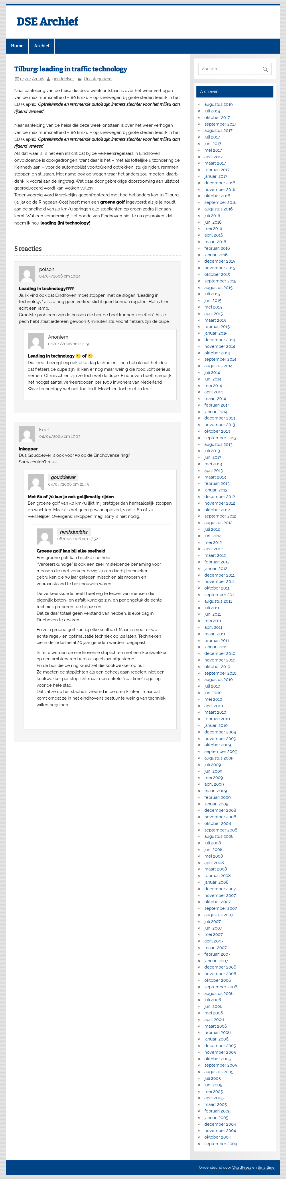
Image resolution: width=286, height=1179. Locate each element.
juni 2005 (213, 1085)
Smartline (266, 1167)
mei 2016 (213, 228)
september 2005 (220, 1065)
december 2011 (219, 575)
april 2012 (213, 548)
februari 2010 (217, 718)
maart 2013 (215, 477)
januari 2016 (216, 254)
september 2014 (220, 359)
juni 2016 (213, 222)
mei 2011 (212, 620)
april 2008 (214, 862)
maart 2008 (215, 869)
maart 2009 (215, 790)
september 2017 (220, 124)
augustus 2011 (218, 601)
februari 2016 (217, 248)
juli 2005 (212, 1078)
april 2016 (213, 235)
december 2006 (220, 967)
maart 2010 (215, 712)
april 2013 (213, 470)
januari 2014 (215, 411)
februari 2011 (216, 640)
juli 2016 (212, 215)
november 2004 (220, 1130)
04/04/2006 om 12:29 (68, 343)
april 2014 (213, 392)
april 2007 (214, 941)
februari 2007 (217, 954)
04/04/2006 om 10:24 (59, 276)
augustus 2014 (218, 365)
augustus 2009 (219, 758)
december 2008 (220, 810)
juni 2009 (213, 771)
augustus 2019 (218, 104)
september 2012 (220, 516)
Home (17, 45)
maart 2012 (215, 555)
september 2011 (220, 594)
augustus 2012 (218, 522)
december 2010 (219, 653)
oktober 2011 (216, 588)
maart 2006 (215, 1026)
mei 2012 (213, 542)
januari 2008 (216, 882)
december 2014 (219, 339)
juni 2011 (212, 614)
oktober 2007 (217, 901)
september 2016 (220, 202)
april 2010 (213, 705)
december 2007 (220, 888)
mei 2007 (213, 934)
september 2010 (220, 673)
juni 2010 (213, 692)
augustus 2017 (218, 130)
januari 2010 (216, 725)
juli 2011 (211, 607)
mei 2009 (213, 777)
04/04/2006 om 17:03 (59, 436)
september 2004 (220, 1143)
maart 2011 (214, 634)
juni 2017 (212, 143)
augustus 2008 (219, 836)
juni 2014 (212, 379)
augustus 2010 (218, 679)
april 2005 (214, 1097)
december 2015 (219, 261)
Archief (41, 45)
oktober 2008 (217, 823)
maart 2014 (215, 398)
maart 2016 (215, 241)
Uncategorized (98, 79)
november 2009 (220, 738)
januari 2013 (215, 490)
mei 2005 (213, 1091)
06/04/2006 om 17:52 (77, 538)
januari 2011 (215, 646)
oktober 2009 (217, 744)
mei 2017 (213, 150)
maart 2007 (215, 947)
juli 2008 (212, 843)
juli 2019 (212, 111)
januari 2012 (215, 568)
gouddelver (63, 79)
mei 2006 (213, 1013)
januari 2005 (216, 1117)
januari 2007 (216, 960)
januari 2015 (215, 333)
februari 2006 (217, 1032)
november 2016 (219, 189)
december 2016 (219, 183)
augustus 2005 (218, 1071)
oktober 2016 (217, 195)
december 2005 (220, 1045)
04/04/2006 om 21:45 (68, 484)
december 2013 (219, 418)
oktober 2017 (217, 117)
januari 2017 (215, 176)
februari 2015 (217, 326)
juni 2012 (212, 535)
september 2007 (220, 908)
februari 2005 (217, 1111)
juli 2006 (212, 999)
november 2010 (219, 660)
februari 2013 (217, 483)
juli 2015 (212, 293)
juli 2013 (212, 450)
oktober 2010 (217, 666)
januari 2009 (216, 804)
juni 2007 (213, 928)
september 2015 (220, 281)
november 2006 (220, 973)
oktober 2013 (217, 431)
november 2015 (219, 267)
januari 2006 (216, 1039)
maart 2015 (215, 320)
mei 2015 (213, 307)
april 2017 (213, 156)
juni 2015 (212, 300)
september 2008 (220, 830)
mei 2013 (213, 463)
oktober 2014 (217, 353)
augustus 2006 (219, 993)
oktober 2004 (217, 1137)
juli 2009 (212, 764)
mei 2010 (213, 699)
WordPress (241, 1167)
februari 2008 (217, 875)
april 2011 (213, 627)
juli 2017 (212, 137)
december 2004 (220, 1124)
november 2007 (220, 895)
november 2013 (219, 424)
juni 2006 (213, 1006)
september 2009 (220, 751)
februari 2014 (217, 405)
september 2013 (220, 437)
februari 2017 (217, 169)
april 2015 (213, 313)
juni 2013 (212, 457)
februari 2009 (217, 797)
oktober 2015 (217, 274)
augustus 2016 (218, 209)
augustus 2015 (218, 287)
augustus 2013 (218, 444)
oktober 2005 (217, 1058)
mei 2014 (213, 385)
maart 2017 (215, 163)
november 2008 (220, 816)
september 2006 (220, 986)
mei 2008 (213, 856)
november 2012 (219, 503)
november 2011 (219, 581)
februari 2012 (217, 562)
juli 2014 (212, 372)
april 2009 (214, 784)
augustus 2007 (218, 915)
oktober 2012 (217, 509)
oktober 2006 (217, 980)
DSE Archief (47, 21)
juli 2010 (212, 686)
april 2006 (214, 1019)
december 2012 (219, 496)
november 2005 (220, 1052)
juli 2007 (212, 921)
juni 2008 (213, 849)
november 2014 (219, 346)
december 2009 (220, 732)
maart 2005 (215, 1104)
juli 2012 (212, 529)
